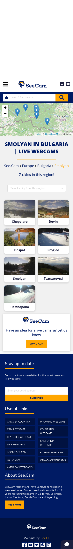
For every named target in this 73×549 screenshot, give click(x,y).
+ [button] (5, 108)
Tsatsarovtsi (53, 279)
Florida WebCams (51, 452)
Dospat (19, 250)
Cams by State (16, 429)
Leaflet (38, 134)
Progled (53, 250)
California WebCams (47, 443)
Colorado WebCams (47, 431)
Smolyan (19, 279)
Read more (15, 504)
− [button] (5, 114)
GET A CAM (36, 344)
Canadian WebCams (53, 460)
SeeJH (44, 538)
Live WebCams (16, 444)
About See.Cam (16, 452)
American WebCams (20, 467)
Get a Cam (13, 459)
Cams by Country (18, 421)
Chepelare (20, 221)
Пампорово (20, 307)
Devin (53, 221)
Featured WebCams (19, 437)
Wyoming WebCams (52, 421)
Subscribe (36, 397)
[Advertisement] (36, 38)
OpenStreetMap (52, 134)
